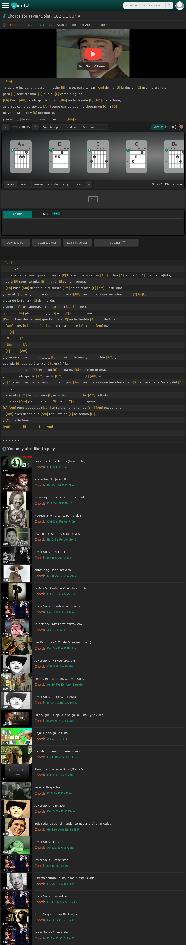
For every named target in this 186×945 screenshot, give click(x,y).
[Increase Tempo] (35, 127)
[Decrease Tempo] (5, 127)
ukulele (38, 184)
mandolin (52, 184)
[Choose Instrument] (89, 184)
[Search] (168, 5)
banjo (65, 184)
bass (80, 184)
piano (24, 184)
